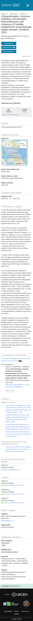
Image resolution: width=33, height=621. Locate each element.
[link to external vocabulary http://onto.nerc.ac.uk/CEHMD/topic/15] (28, 563)
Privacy (16, 611)
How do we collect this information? (10, 114)
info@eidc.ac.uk (7, 520)
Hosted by (16, 594)
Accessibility (8, 611)
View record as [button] (26, 56)
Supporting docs (9, 47)
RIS (13, 391)
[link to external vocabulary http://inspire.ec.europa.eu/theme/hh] (18, 552)
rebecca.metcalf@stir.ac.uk (10, 469)
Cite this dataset (9, 51)
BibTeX (8, 391)
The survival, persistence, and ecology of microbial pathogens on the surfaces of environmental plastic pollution (18, 449)
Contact (16, 614)
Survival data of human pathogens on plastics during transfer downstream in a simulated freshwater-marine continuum (18, 427)
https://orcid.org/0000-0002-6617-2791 (13, 494)
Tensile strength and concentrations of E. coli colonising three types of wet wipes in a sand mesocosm (18, 434)
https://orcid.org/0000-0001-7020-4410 (13, 502)
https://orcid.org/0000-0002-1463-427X (13, 485)
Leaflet (10, 165)
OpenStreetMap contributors (20, 165)
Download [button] (9, 43)
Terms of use (25, 611)
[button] (3, 142)
